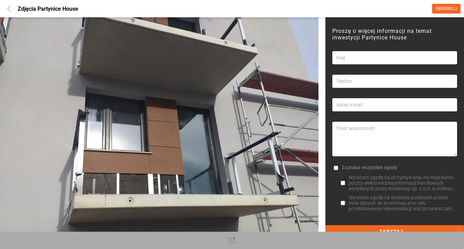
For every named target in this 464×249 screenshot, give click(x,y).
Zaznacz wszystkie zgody (369, 167)
